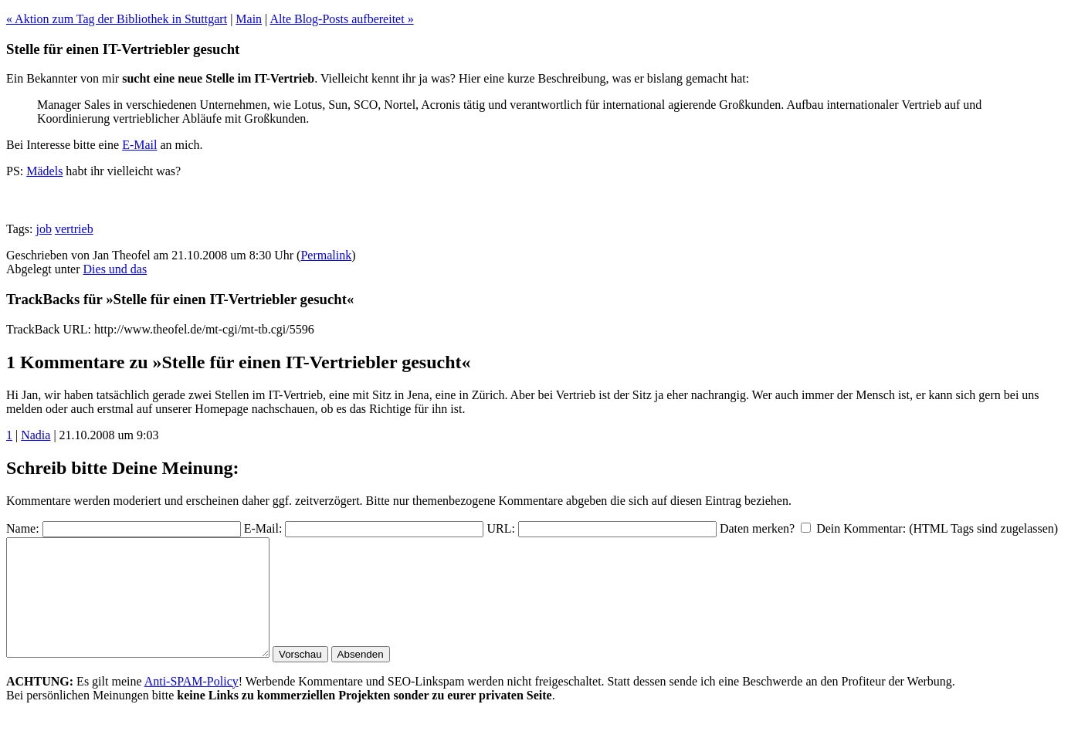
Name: (22, 528)
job (43, 228)
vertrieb (74, 228)
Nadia (35, 435)
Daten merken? (757, 528)
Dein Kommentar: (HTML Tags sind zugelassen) (937, 528)
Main (249, 18)
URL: (500, 528)
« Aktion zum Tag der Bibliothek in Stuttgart (116, 18)
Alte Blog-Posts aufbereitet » (341, 18)
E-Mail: (263, 528)
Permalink (325, 255)
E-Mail (139, 144)
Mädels (44, 171)
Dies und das (115, 269)
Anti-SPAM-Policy (191, 704)
